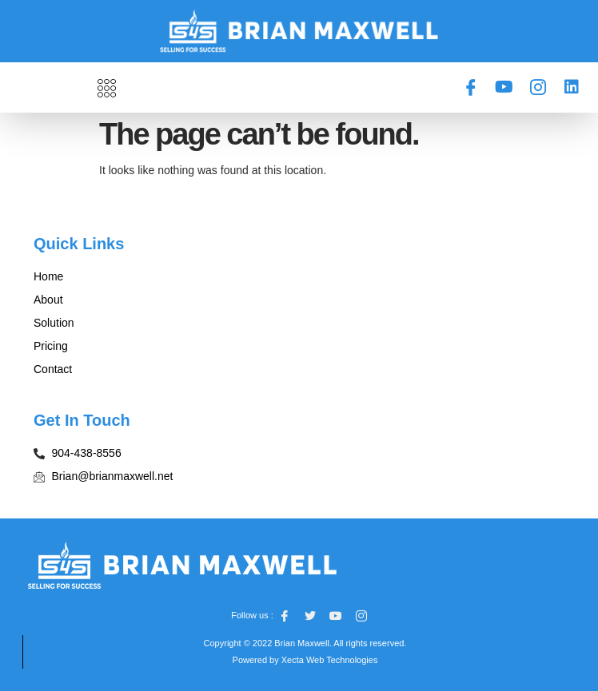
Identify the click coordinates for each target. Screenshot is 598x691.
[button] (107, 87)
